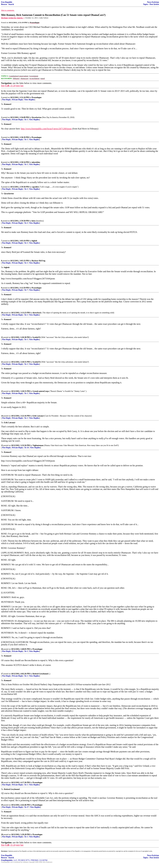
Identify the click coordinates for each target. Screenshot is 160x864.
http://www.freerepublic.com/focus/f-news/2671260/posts (46, 128)
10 (2, 313)
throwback (37, 313)
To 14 (26, 448)
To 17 (26, 807)
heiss (33, 221)
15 (2, 445)
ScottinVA (36, 337)
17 (2, 674)
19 (2, 805)
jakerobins (36, 162)
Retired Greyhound (41, 674)
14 (2, 416)
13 (2, 391)
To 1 (26, 120)
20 (2, 834)
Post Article (154, 4)
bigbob (34, 241)
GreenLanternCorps (41, 391)
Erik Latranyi (38, 416)
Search (11, 4)
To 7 (26, 290)
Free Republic (6, 2)
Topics (145, 4)
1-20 (7, 85)
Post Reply (6, 100)
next (18, 85)
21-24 (12, 85)
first (3, 85)
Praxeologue (37, 97)
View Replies (29, 100)
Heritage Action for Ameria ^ (12, 18)
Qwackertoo (36, 117)
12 (2, 362)
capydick (35, 187)
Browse (4, 4)
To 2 (26, 223)
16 (2, 649)
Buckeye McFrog (38, 261)
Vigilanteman (38, 445)
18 (2, 782)
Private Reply (17, 100)
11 (2, 337)
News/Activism (153, 2)
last (21, 85)
